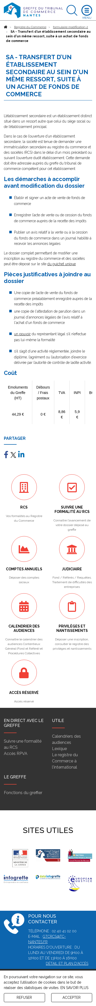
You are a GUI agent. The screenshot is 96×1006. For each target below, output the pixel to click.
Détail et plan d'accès (67, 963)
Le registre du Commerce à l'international (65, 761)
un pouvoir (22, 334)
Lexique (59, 748)
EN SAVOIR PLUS (74, 988)
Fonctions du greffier (23, 792)
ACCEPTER (71, 997)
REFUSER (24, 997)
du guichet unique (61, 264)
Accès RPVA (15, 753)
